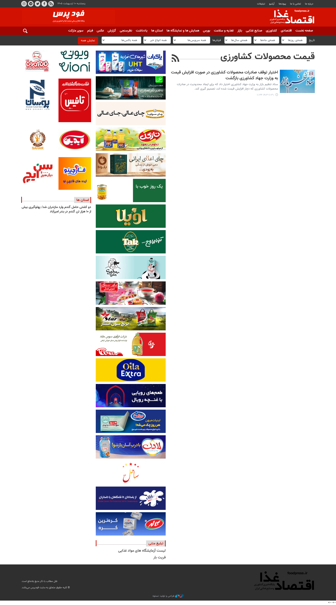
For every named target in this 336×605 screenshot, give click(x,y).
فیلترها (217, 40)
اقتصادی (286, 30)
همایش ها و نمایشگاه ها (183, 30)
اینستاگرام (24, 4)
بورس (206, 30)
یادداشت (141, 30)
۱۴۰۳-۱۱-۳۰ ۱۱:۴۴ (265, 95)
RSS (51, 4)
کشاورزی (271, 30)
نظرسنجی (126, 30)
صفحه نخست (304, 30)
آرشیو (271, 4)
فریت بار (159, 557)
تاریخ (312, 40)
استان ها (157, 30)
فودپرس (289, 17)
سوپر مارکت (75, 30)
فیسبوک (44, 4)
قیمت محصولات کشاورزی (267, 57)
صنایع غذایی (254, 30)
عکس (100, 30)
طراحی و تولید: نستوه (168, 596)
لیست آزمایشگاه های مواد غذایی (142, 551)
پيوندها (282, 4)
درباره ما (309, 4)
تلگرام (30, 4)
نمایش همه (88, 40)
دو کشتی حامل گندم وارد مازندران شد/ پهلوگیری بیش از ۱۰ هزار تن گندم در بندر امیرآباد (56, 209)
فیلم (90, 30)
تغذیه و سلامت (224, 30)
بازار (239, 30)
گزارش (112, 30)
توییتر (37, 4)
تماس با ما (295, 4)
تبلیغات (261, 4)
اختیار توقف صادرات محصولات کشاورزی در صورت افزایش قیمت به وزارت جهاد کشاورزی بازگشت (224, 75)
